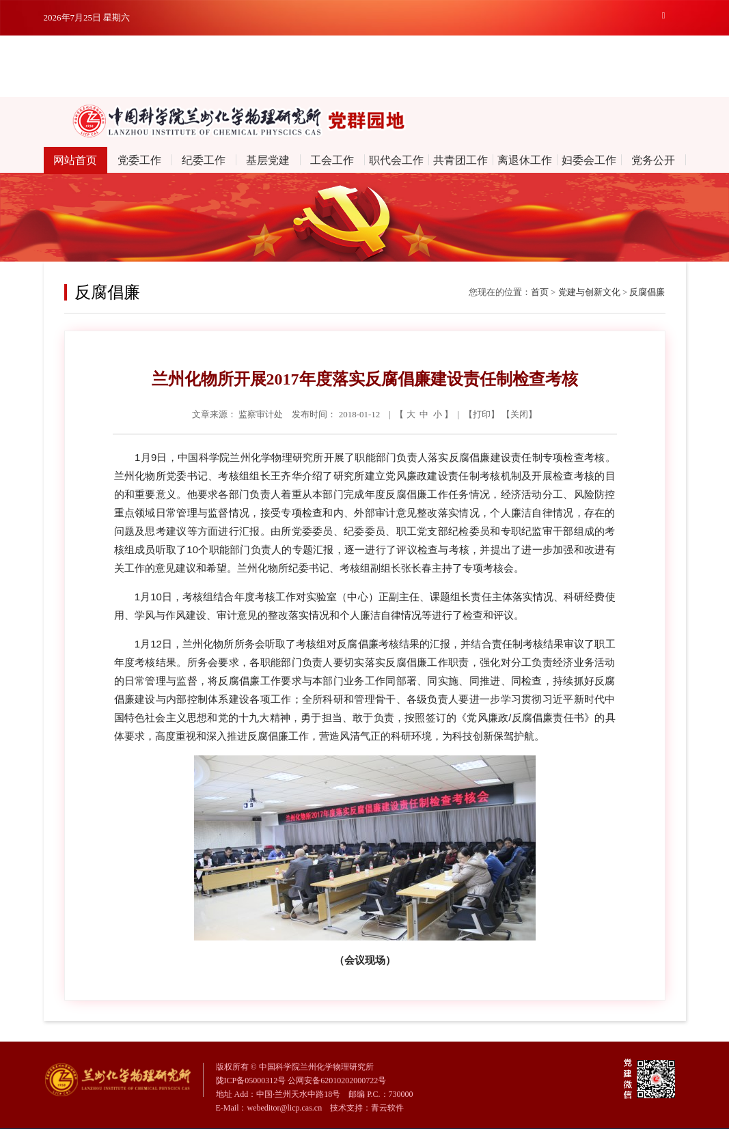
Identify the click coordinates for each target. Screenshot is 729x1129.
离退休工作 (524, 160)
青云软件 (387, 1108)
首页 (540, 292)
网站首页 (75, 160)
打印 (482, 414)
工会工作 (332, 160)
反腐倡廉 (647, 292)
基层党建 (268, 160)
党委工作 (139, 160)
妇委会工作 (589, 160)
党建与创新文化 (589, 292)
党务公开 (653, 160)
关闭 (519, 414)
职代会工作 (396, 160)
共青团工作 (460, 160)
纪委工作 (203, 160)
